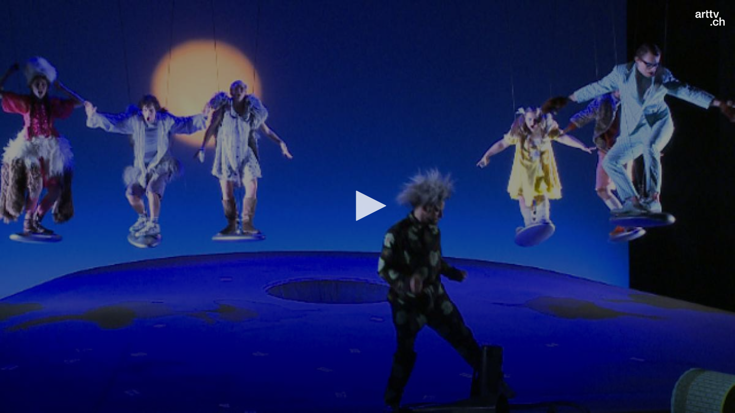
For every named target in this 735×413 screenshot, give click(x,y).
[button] (367, 205)
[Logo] (710, 18)
